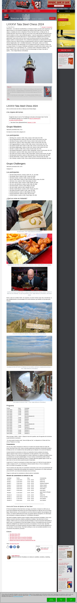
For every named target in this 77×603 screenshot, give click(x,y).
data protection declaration (18, 596)
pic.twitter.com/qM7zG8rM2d (15, 120)
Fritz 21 (9, 87)
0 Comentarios (49, 27)
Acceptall (71, 600)
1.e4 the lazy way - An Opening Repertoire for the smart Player (66, 55)
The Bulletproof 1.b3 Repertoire (65, 549)
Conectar (67, 11)
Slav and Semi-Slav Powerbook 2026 (64, 579)
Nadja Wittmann (16, 555)
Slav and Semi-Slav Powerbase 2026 (64, 564)
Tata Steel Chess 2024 (15, 534)
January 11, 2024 (32, 122)
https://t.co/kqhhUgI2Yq (34, 118)
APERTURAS (19, 10)
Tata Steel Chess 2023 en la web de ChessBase (21, 538)
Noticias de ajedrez (20, 18)
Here (30, 595)
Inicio (12, 10)
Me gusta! (44, 27)
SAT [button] (25, 10)
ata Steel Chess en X (15, 535)
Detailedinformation (51, 600)
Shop (5, 10)
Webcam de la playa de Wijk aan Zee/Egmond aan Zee (22, 540)
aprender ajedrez (35, 10)
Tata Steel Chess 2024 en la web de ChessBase (21, 537)
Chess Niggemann (44, 548)
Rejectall (61, 600)
